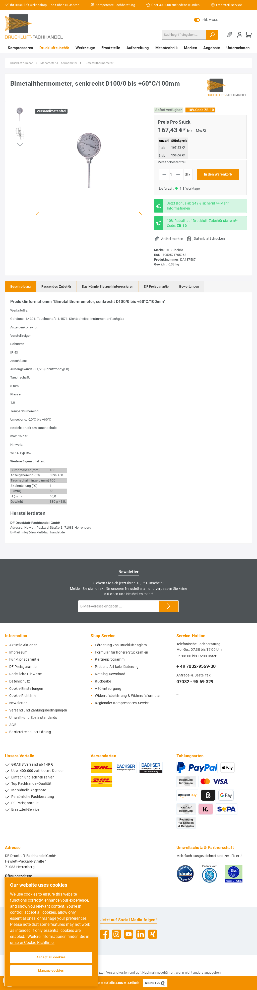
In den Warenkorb (218, 174)
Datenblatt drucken (209, 238)
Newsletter (18, 703)
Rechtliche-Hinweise (25, 674)
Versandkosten (117, 972)
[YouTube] (128, 934)
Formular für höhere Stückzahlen (121, 652)
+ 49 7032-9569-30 (196, 666)
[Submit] (169, 606)
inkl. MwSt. (206, 20)
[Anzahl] (171, 174)
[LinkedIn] (140, 934)
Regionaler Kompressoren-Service (122, 703)
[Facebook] (104, 934)
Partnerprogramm (109, 659)
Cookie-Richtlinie (22, 696)
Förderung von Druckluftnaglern (121, 645)
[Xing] (152, 934)
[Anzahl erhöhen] (178, 174)
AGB (13, 725)
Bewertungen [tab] (189, 286)
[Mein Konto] (239, 34)
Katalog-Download (110, 674)
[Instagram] (116, 934)
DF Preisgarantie (22, 667)
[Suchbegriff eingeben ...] (184, 35)
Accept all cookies (51, 957)
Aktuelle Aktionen (23, 645)
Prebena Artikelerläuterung (117, 667)
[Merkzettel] (230, 34)
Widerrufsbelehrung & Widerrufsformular (128, 696)
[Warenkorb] (248, 34)
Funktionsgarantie (24, 659)
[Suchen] (212, 35)
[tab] (20, 286)
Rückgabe (103, 681)
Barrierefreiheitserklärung (30, 732)
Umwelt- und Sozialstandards (33, 717)
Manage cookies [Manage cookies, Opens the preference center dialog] (51, 970)
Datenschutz (19, 681)
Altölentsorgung (108, 689)
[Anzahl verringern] (164, 174)
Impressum (18, 652)
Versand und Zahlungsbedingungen (38, 710)
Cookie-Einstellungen (26, 689)
